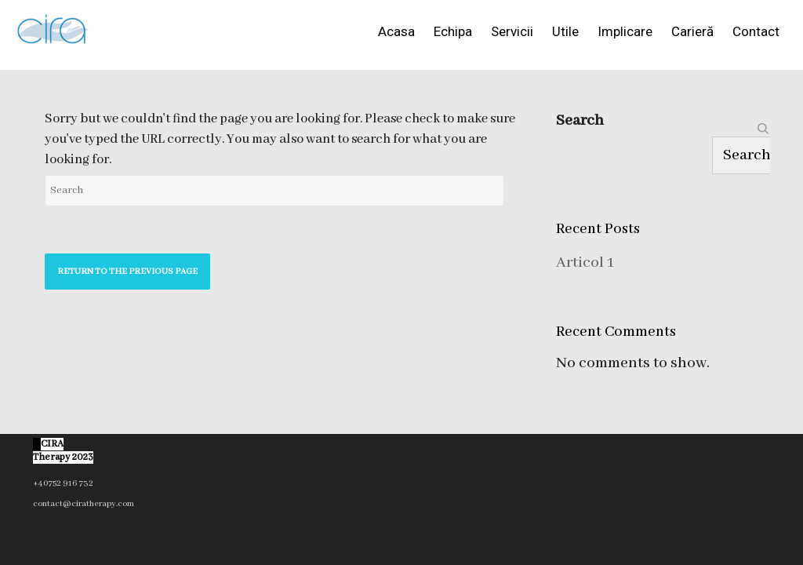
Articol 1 (585, 262)
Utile (565, 31)
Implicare (625, 31)
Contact (755, 31)
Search (580, 120)
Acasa (396, 31)
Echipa (453, 31)
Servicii (512, 31)
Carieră (692, 31)
